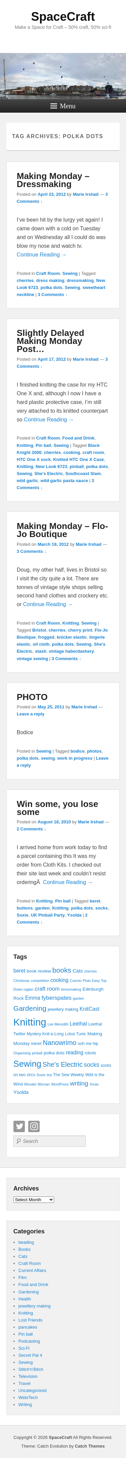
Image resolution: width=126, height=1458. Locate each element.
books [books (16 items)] (61, 970)
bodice (78, 751)
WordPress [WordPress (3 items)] (60, 1084)
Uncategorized (32, 1390)
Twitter (19, 1126)
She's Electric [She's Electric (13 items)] (63, 1064)
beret (95, 900)
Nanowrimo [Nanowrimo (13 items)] (59, 1042)
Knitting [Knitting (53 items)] (29, 1022)
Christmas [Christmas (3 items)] (21, 981)
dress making (50, 280)
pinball (77, 466)
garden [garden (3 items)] (78, 998)
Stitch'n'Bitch (30, 1369)
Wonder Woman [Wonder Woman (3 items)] (37, 1084)
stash (40, 651)
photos (94, 751)
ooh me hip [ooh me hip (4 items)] (88, 1043)
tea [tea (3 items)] (49, 1075)
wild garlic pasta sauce (64, 480)
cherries (25, 280)
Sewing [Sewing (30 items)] (27, 1063)
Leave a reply (30, 713)
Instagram (34, 1126)
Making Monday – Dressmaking (53, 180)
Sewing (70, 273)
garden (42, 908)
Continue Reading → (42, 254)
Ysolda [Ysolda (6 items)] (21, 1092)
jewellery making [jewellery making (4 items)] (63, 1009)
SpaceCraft (63, 16)
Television (28, 1376)
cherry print (80, 630)
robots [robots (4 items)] (90, 1053)
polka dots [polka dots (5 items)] (54, 1052)
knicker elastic (72, 637)
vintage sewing (32, 658)
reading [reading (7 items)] (74, 1052)
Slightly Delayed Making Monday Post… (50, 341)
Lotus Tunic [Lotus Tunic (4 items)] (75, 1034)
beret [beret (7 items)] (19, 971)
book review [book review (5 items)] (39, 971)
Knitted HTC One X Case (78, 459)
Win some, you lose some (57, 808)
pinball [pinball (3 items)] (37, 1053)
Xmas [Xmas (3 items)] (93, 1084)
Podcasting (29, 1341)
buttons (25, 908)
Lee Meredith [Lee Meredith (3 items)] (57, 1024)
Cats (23, 1256)
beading (26, 1242)
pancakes (27, 1327)
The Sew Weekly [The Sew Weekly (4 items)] (68, 1074)
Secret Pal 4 (30, 1355)
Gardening (28, 1291)
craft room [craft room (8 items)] (47, 989)
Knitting (25, 445)
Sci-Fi (24, 1348)
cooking (72, 452)
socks (101, 908)
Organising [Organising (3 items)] (22, 1053)
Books (24, 1249)
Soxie (23, 915)
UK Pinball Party (48, 915)
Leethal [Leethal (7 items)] (78, 1024)
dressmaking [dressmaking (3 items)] (71, 989)
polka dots (51, 287)
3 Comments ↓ (52, 294)
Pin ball (43, 445)
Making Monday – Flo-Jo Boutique (62, 530)
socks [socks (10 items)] (91, 1064)
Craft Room (48, 273)
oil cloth (41, 644)
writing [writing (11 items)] (79, 1083)
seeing (48, 758)
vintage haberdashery (71, 651)
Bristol (39, 630)
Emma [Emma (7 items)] (32, 998)
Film (22, 1277)
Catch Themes (90, 1446)
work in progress (74, 758)
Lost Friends (30, 1320)
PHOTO (32, 697)
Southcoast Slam (82, 473)
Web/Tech (28, 1397)
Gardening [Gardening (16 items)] (29, 1008)
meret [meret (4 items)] (36, 1043)
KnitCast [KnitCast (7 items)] (89, 1009)
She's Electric (49, 473)
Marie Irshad (86, 194)
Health (24, 1298)
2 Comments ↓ (31, 828)
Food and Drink (78, 438)
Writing (25, 1404)
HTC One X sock (34, 459)
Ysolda (74, 915)
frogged (46, 637)
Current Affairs (32, 1270)
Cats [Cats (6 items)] (78, 971)
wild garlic (27, 480)
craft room (93, 452)
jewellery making (34, 1305)
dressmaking (80, 280)
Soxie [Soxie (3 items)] (41, 1075)
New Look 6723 (51, 466)
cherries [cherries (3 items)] (90, 971)
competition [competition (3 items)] (40, 981)
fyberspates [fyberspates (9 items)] (57, 997)
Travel (24, 1383)
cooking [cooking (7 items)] (59, 980)
